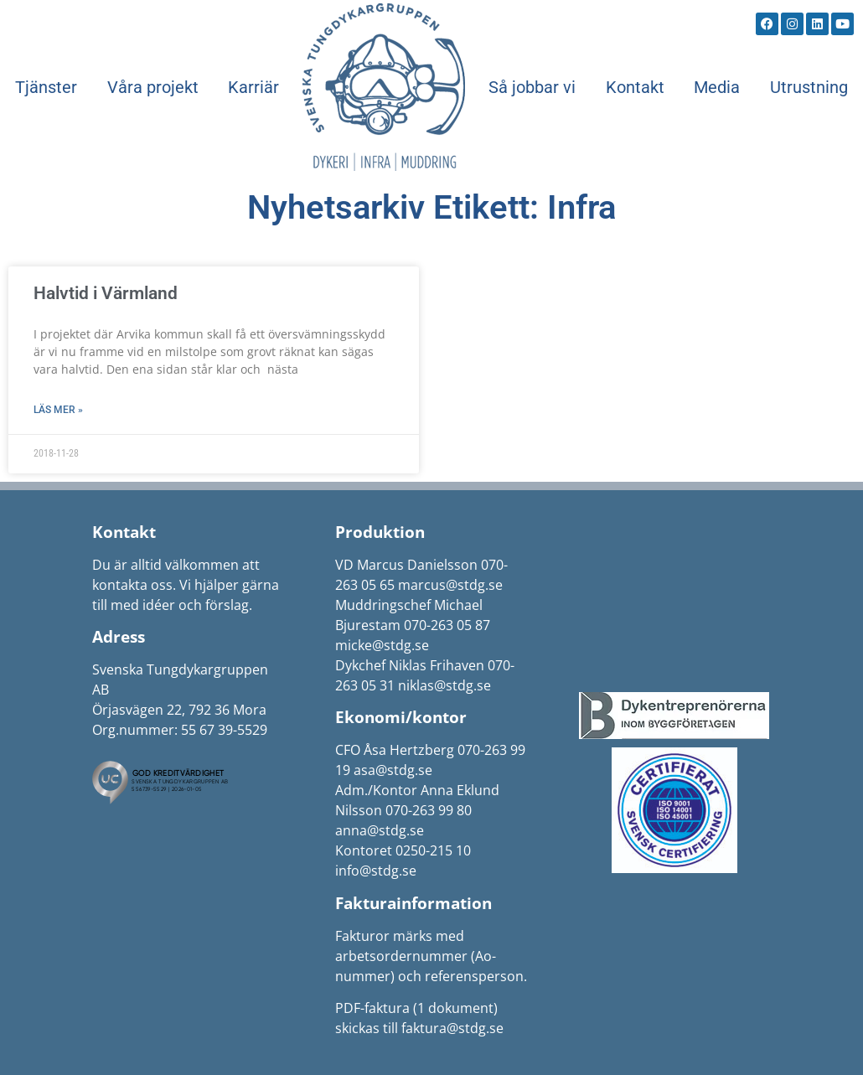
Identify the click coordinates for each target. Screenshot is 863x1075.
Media (717, 87)
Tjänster (46, 87)
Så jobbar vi (532, 87)
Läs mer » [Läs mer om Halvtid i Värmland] (58, 410)
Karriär (253, 87)
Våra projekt (153, 87)
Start (383, 87)
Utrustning (809, 87)
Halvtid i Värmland (106, 293)
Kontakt (635, 87)
